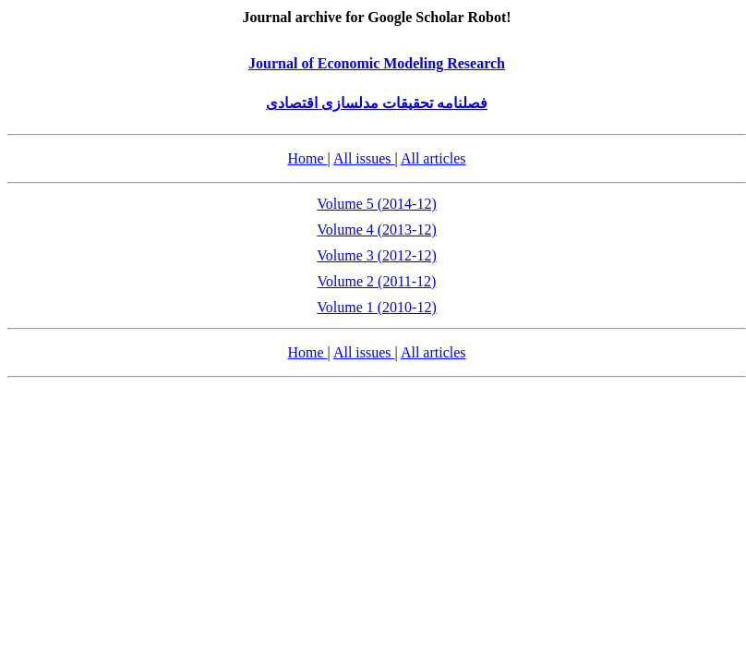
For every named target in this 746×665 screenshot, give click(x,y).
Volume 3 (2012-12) (376, 255)
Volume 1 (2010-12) (376, 307)
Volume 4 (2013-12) (376, 229)
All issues (364, 158)
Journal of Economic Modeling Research (376, 63)
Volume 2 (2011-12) (377, 281)
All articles (433, 158)
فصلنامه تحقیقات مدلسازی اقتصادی (376, 103)
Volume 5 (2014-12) (376, 204)
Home (307, 158)
